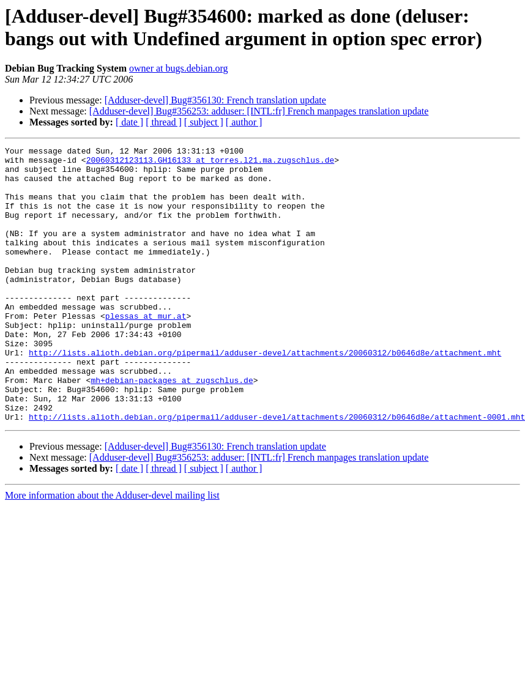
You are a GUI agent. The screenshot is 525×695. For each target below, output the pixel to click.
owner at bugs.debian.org (178, 68)
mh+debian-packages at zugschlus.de (172, 427)
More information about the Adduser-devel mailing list (112, 550)
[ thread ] (164, 122)
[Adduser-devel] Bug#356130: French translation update (215, 100)
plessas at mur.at (146, 350)
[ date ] (129, 122)
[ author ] (244, 122)
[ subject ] (203, 122)
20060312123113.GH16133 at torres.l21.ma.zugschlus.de (210, 163)
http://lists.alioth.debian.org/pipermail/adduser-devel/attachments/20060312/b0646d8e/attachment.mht (265, 394)
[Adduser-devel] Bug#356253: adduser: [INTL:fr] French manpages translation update (259, 111)
